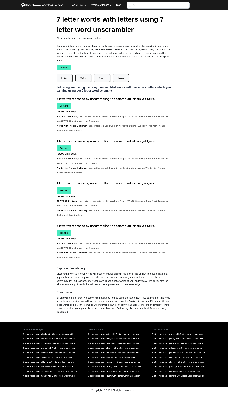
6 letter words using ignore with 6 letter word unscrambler (114, 376)
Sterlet (102, 78)
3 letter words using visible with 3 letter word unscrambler (49, 334)
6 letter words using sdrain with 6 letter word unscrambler (49, 366)
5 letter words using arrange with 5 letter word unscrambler (114, 366)
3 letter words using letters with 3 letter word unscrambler (114, 343)
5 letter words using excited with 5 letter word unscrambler (49, 352)
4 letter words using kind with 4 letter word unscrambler (113, 357)
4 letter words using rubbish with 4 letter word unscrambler (49, 343)
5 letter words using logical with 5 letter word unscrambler (49, 357)
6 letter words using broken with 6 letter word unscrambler (114, 371)
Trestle (121, 78)
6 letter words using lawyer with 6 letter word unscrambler (114, 362)
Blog (118, 5)
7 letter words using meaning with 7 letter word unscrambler (50, 371)
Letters (64, 78)
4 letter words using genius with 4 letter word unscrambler (49, 348)
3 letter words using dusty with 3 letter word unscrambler (113, 338)
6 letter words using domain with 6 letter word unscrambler (114, 352)
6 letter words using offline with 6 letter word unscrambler (48, 362)
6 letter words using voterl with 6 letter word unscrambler (113, 334)
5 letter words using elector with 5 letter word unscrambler (114, 348)
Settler (83, 78)
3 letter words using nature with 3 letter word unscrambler (49, 338)
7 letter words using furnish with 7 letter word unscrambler (49, 376)
